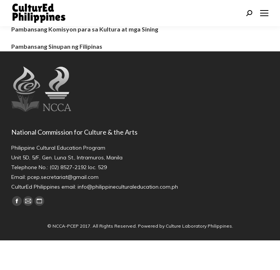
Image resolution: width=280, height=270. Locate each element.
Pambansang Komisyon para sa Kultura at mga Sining (84, 29)
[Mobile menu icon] (264, 13)
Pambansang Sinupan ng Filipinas (56, 46)
